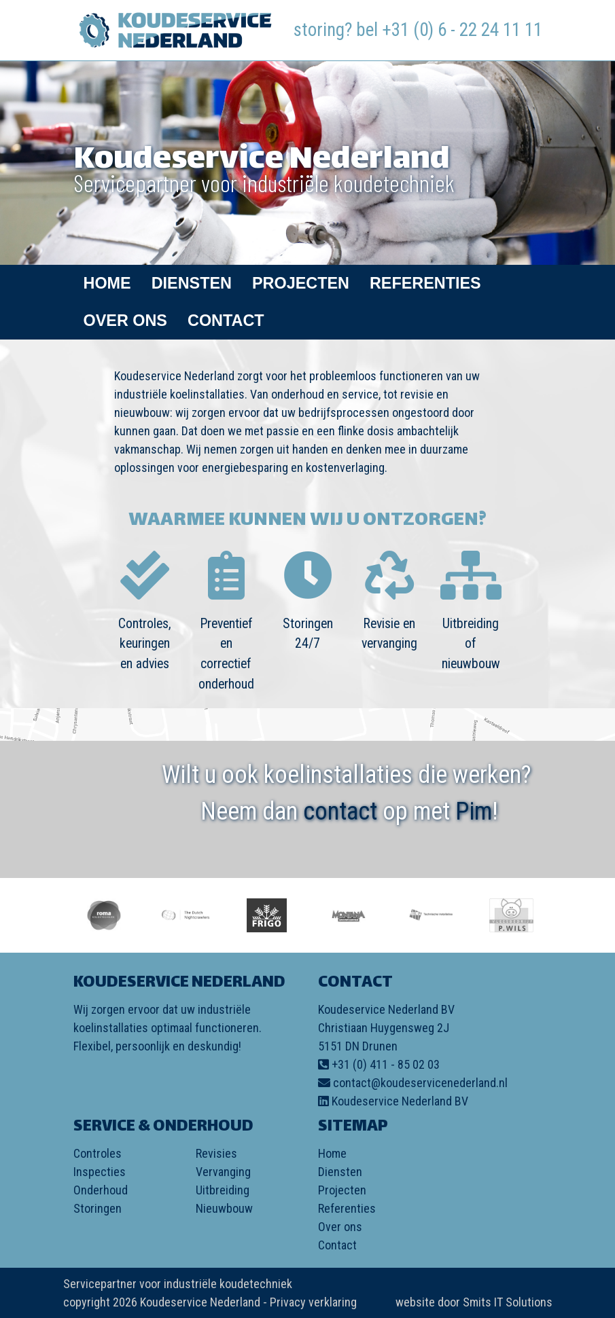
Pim (473, 811)
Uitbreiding (222, 1190)
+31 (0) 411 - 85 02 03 (386, 1064)
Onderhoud (100, 1190)
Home (107, 283)
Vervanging (223, 1172)
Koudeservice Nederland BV (400, 1101)
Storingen (97, 1208)
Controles (97, 1153)
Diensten (192, 283)
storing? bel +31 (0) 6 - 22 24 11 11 (418, 30)
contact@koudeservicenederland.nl (420, 1083)
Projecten (300, 283)
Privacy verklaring (313, 1302)
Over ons (125, 320)
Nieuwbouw (224, 1208)
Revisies (216, 1153)
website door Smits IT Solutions (474, 1302)
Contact (226, 320)
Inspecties (99, 1172)
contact (340, 811)
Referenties (425, 283)
